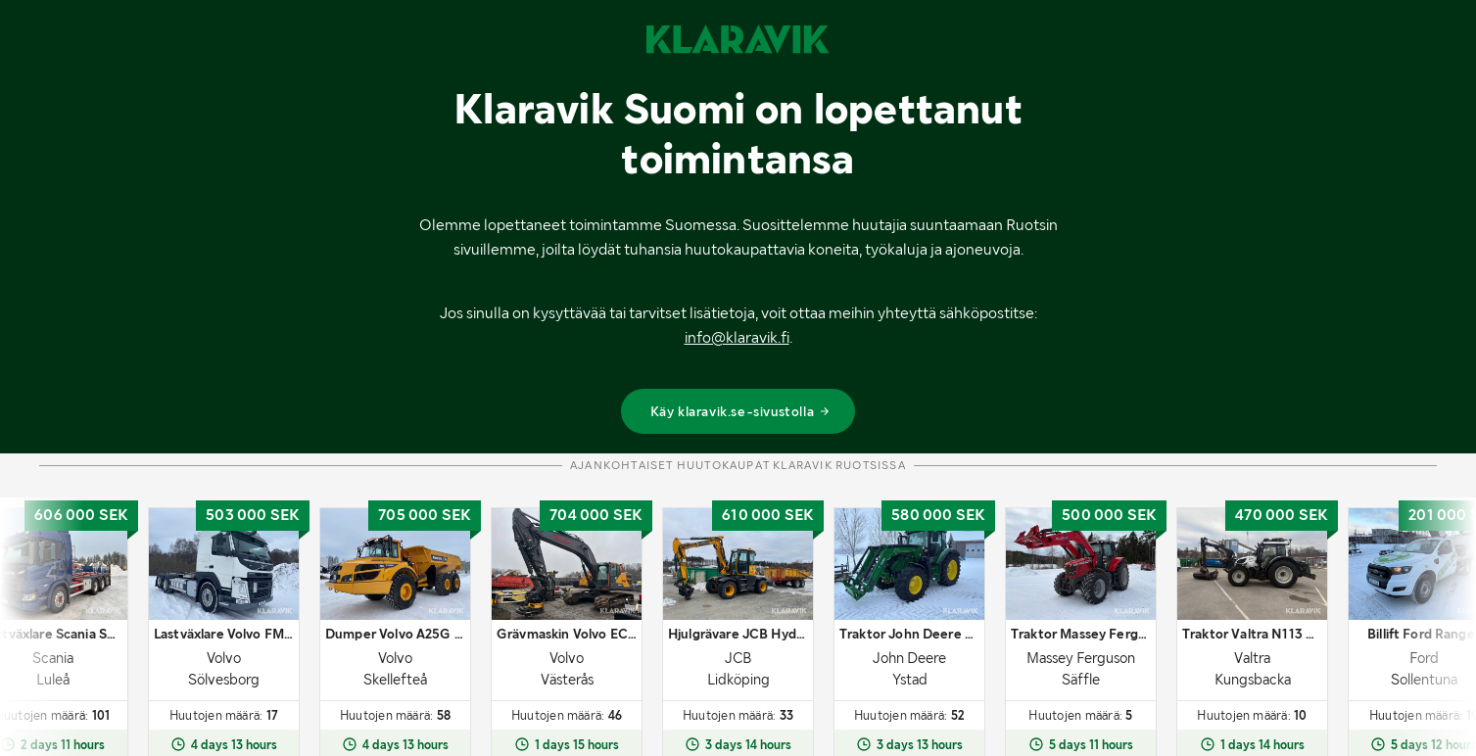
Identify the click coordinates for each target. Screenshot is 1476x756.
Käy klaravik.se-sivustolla (741, 411)
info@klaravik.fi (737, 337)
